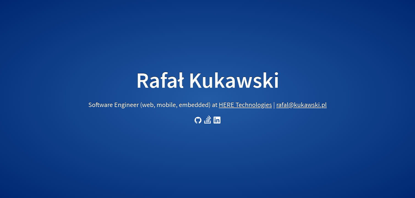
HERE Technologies (245, 104)
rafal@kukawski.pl (301, 104)
